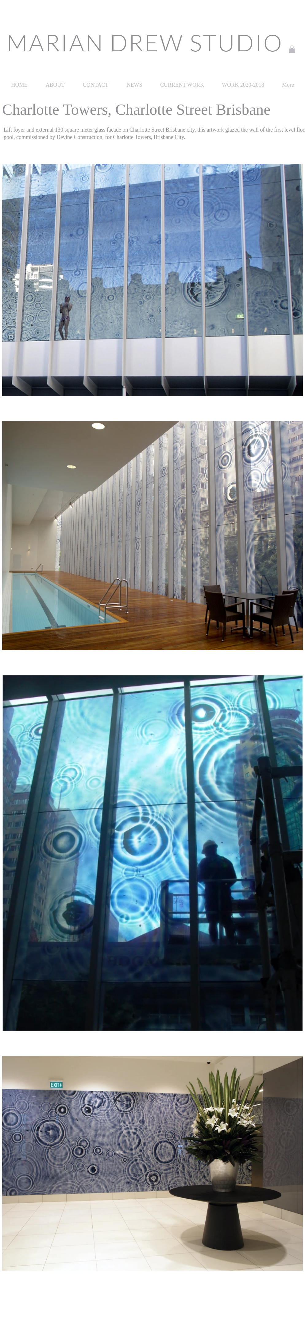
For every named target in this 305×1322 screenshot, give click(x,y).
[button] (292, 49)
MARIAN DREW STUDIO (144, 42)
